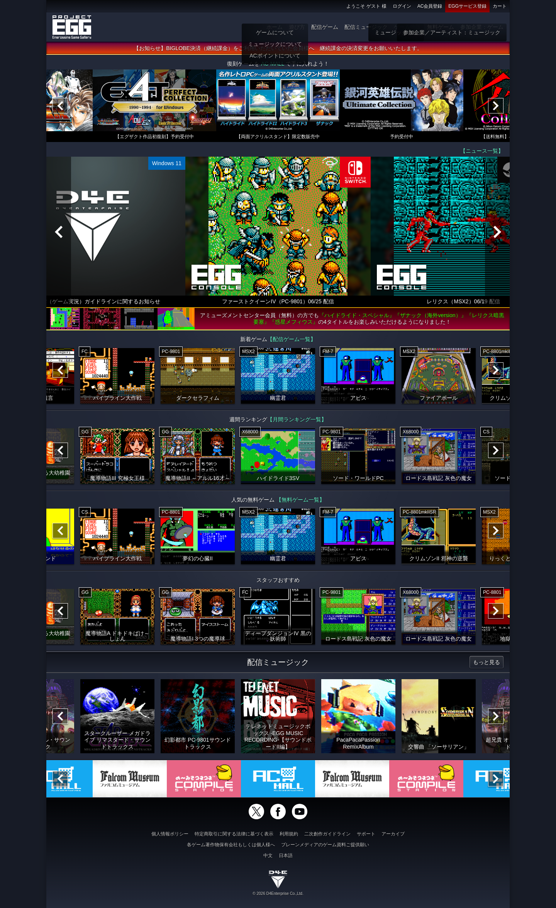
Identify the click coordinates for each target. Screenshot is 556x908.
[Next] (495, 105)
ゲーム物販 (407, 27)
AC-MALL (272, 64)
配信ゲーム (324, 27)
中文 (268, 855)
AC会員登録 (429, 6)
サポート (366, 834)
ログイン (402, 6)
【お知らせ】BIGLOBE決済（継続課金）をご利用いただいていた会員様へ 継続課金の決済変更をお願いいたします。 (278, 48)
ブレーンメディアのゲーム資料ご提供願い (325, 844)
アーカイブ (393, 834)
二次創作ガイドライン (327, 834)
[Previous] (60, 105)
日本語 (286, 855)
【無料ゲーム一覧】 (300, 500)
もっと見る (486, 662)
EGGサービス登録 (467, 6)
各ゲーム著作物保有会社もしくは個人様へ (231, 844)
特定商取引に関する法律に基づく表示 (234, 834)
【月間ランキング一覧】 (297, 419)
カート (500, 6)
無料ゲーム (440, 27)
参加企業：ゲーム (481, 27)
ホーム (274, 27)
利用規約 (289, 834)
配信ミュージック (366, 27)
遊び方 (297, 27)
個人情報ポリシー (169, 834)
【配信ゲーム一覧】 (291, 339)
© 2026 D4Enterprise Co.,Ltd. (278, 893)
